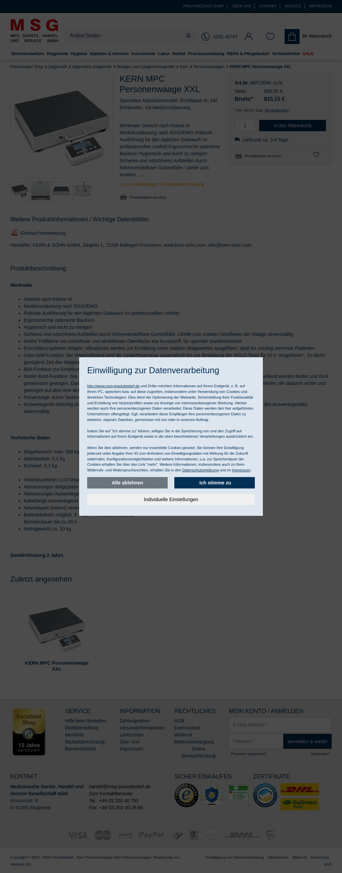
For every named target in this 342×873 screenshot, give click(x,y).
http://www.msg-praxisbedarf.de (113, 386)
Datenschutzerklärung (200, 470)
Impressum (241, 470)
